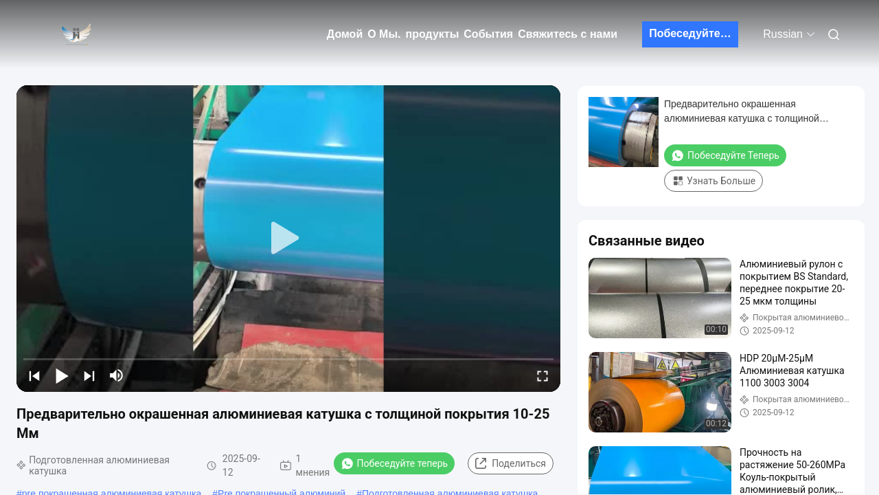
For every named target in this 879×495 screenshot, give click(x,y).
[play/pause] (62, 375)
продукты (432, 34)
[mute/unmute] (116, 375)
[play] (288, 238)
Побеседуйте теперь (693, 33)
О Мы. (383, 34)
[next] (89, 375)
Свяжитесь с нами (567, 34)
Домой (345, 34)
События (488, 34)
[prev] (34, 375)
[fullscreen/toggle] (542, 375)
